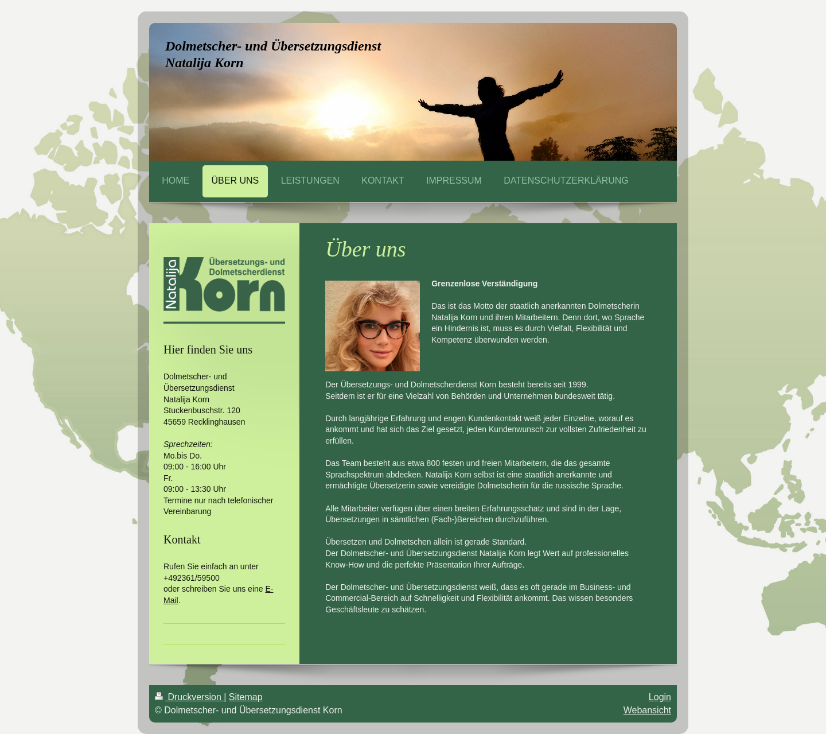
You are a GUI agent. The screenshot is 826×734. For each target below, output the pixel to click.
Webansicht (647, 710)
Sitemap (246, 697)
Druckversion (189, 697)
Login (660, 697)
